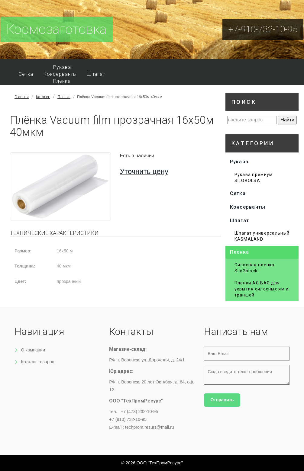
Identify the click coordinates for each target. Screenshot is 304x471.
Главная (22, 97)
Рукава (62, 67)
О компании (33, 350)
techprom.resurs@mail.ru (149, 427)
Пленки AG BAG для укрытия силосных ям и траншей (261, 288)
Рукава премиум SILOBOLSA (253, 177)
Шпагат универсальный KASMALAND (262, 236)
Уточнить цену (144, 171)
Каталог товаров (37, 361)
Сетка (26, 74)
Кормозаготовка (56, 29)
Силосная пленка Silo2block (254, 267)
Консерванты (60, 74)
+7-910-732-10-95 (262, 29)
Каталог (43, 97)
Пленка (62, 81)
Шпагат (96, 74)
